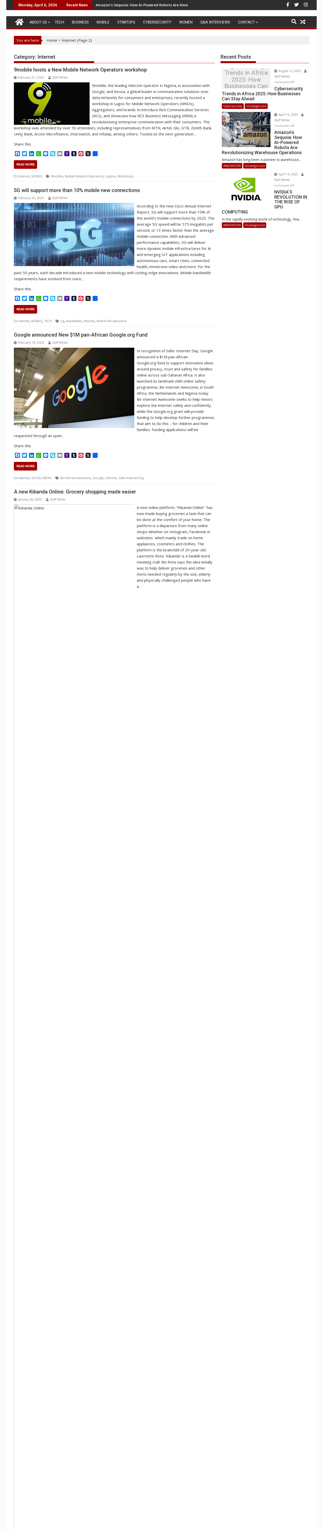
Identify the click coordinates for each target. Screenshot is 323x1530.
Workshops (125, 176)
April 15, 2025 (275, 109)
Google (98, 478)
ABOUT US (38, 22)
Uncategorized (256, 100)
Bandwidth (74, 321)
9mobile (57, 176)
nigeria (110, 176)
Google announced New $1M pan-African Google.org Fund (81, 335)
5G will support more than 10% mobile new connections (77, 190)
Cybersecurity (157, 22)
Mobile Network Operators (84, 176)
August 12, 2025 (276, 71)
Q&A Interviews (215, 22)
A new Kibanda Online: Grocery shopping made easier (75, 492)
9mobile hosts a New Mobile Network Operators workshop (80, 70)
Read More (25, 164)
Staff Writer (58, 77)
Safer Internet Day (131, 478)
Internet (23, 176)
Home (51, 40)
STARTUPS (126, 22)
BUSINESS (80, 22)
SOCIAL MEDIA (41, 478)
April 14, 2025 (275, 158)
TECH (59, 22)
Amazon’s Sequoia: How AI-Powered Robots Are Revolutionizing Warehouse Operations (172, 5)
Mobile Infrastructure (112, 321)
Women (186, 22)
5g (62, 321)
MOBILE (103, 22)
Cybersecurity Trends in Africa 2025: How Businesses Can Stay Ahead (240, 79)
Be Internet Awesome (75, 478)
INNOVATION (232, 149)
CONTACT (246, 22)
